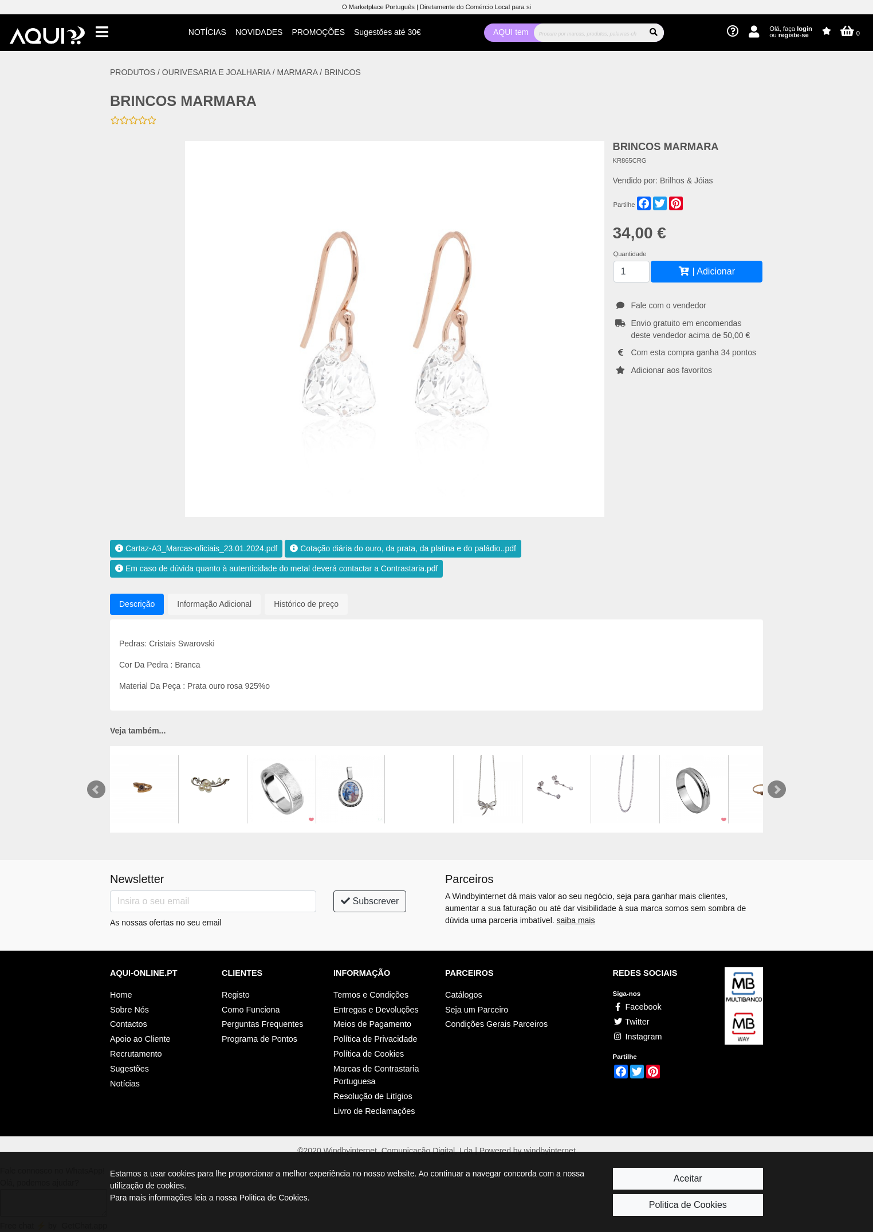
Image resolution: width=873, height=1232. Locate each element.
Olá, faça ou (790, 31)
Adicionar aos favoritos (671, 370)
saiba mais (576, 920)
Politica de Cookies (688, 1205)
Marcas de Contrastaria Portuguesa (376, 1075)
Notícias (125, 1083)
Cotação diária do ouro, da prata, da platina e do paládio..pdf (403, 548)
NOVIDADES (258, 32)
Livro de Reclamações (374, 1111)
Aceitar (688, 1178)
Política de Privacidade (375, 1038)
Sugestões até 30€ (387, 32)
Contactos (128, 1024)
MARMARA (297, 72)
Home (121, 994)
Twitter (631, 1021)
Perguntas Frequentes (262, 1024)
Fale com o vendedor (668, 305)
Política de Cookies (368, 1053)
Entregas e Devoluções (376, 1009)
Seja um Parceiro (476, 1009)
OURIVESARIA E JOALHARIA (217, 72)
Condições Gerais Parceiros (496, 1024)
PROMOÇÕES (318, 32)
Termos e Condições (370, 994)
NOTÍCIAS (207, 32)
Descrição (137, 604)
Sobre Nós (129, 1009)
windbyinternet (550, 1150)
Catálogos (463, 994)
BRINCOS (342, 72)
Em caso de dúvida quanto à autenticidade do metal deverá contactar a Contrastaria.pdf (276, 568)
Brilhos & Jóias (686, 180)
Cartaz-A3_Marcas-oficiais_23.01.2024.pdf (196, 548)
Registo (236, 994)
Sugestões (129, 1068)
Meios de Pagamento (372, 1024)
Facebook (637, 1006)
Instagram (637, 1036)
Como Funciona (251, 1009)
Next (777, 789)
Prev (96, 789)
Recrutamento (136, 1053)
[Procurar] (588, 32)
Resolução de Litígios (372, 1096)
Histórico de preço (306, 604)
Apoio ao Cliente (140, 1038)
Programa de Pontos (259, 1038)
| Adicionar (706, 271)
